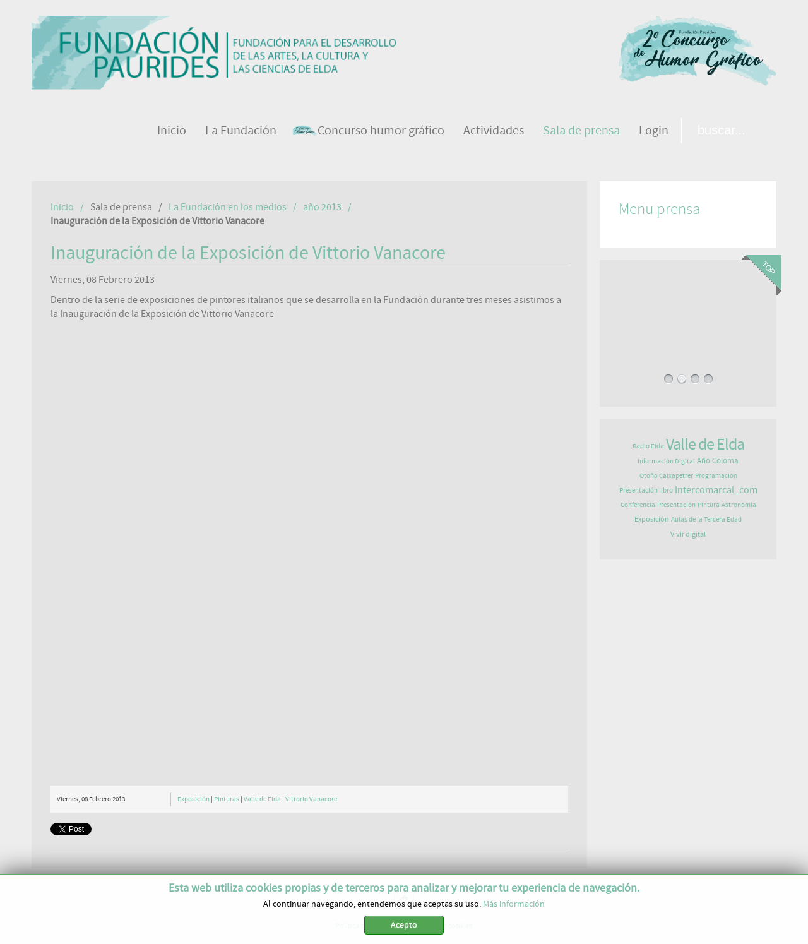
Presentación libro (646, 490)
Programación (716, 476)
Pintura (709, 505)
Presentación (676, 505)
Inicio (62, 207)
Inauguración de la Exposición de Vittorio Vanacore (248, 253)
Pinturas (226, 799)
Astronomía (739, 505)
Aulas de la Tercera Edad (706, 519)
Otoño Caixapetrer (666, 476)
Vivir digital (688, 534)
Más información (514, 904)
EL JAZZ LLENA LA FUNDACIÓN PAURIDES (688, 305)
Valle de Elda (262, 799)
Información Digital (666, 461)
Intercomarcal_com (716, 490)
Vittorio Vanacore (311, 799)
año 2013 (322, 207)
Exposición (193, 799)
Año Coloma (718, 461)
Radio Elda (648, 446)
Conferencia (638, 505)
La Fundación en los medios (228, 207)
